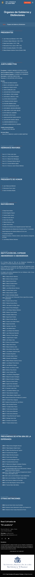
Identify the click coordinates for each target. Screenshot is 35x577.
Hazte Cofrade (27, 2)
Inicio (4, 24)
